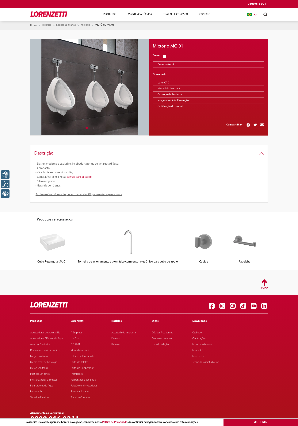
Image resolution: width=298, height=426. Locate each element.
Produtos (109, 14)
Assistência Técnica (140, 14)
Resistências (36, 391)
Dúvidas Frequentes (162, 332)
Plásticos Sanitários (40, 374)
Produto (46, 25)
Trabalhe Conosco (175, 14)
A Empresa (76, 332)
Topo (264, 287)
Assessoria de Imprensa (123, 332)
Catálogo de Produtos (170, 94)
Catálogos (197, 332)
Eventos (115, 338)
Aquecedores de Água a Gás (45, 332)
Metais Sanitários (39, 368)
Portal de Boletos (79, 362)
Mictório (85, 25)
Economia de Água (162, 338)
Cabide (203, 261)
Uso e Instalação (160, 344)
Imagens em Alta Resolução (173, 100)
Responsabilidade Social (83, 379)
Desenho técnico (167, 64)
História (74, 338)
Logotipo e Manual (202, 344)
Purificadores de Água (41, 385)
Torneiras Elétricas (39, 397)
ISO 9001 (75, 344)
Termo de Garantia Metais (205, 362)
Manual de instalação (169, 88)
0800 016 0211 (258, 4)
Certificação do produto (171, 106)
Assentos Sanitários (40, 344)
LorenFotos (198, 356)
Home (33, 25)
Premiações (77, 374)
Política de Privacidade (114, 422)
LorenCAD (163, 82)
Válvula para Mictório (79, 177)
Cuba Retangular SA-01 (52, 261)
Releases (115, 344)
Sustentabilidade (80, 391)
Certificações (199, 338)
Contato (204, 14)
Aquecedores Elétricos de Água (46, 338)
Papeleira (244, 261)
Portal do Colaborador (82, 368)
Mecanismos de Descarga (43, 362)
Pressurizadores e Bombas (43, 379)
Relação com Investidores (84, 385)
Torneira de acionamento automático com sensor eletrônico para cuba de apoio (128, 261)
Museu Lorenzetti (80, 350)
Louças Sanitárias (66, 25)
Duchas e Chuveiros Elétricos (45, 350)
